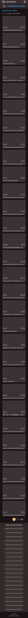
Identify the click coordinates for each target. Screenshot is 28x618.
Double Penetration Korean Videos (14, 589)
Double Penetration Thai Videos (14, 609)
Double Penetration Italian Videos (14, 581)
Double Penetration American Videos (14, 528)
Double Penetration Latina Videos (14, 593)
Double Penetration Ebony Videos (14, 561)
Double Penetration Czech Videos (14, 553)
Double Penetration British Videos (14, 544)
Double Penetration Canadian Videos (14, 548)
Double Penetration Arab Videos (14, 532)
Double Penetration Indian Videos (14, 577)
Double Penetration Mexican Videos (14, 597)
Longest (9, 13)
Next (22, 519)
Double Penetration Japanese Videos (14, 585)
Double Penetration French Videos (14, 569)
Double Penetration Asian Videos (14, 536)
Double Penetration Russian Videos (14, 601)
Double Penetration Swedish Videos (14, 605)
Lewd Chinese (9, 2)
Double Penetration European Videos (14, 565)
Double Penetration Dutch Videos (14, 557)
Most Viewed (16, 13)
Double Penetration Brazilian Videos (14, 540)
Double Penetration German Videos (14, 573)
